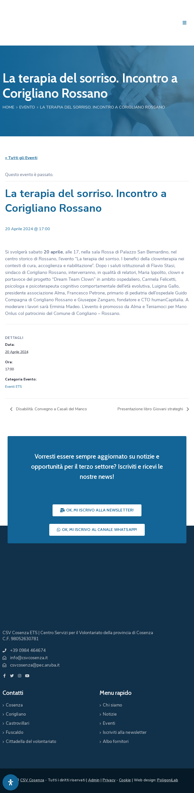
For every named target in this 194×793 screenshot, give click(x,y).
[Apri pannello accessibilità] (11, 782)
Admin (94, 780)
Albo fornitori (116, 741)
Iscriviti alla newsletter (125, 732)
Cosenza (14, 705)
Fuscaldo (14, 732)
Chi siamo (112, 705)
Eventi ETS (13, 386)
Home (8, 107)
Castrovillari (17, 723)
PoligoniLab (167, 780)
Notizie (110, 714)
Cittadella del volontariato (31, 741)
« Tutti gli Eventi (21, 158)
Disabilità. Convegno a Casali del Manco (51, 409)
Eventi (109, 723)
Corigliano (16, 714)
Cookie (125, 780)
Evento (27, 107)
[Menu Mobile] (184, 22)
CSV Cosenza (32, 780)
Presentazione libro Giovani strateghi (150, 409)
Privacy (109, 780)
